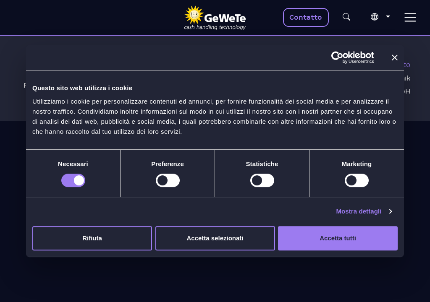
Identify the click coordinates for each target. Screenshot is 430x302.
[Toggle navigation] (410, 17)
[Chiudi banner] (395, 57)
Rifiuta (92, 238)
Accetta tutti (338, 238)
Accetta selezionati (214, 238)
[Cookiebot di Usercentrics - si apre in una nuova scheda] (337, 57)
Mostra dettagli (358, 211)
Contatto (305, 17)
